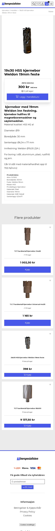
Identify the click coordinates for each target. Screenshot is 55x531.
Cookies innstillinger (27, 525)
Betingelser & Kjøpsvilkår (27, 508)
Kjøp (27, 269)
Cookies (27, 515)
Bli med (27, 487)
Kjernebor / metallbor (9, 10)
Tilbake (50, 11)
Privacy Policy (27, 511)
